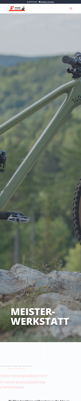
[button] (71, 10)
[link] (17, 8)
